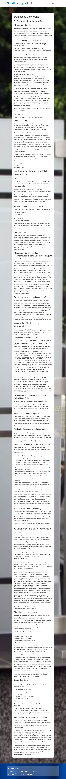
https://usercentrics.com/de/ (25, 624)
